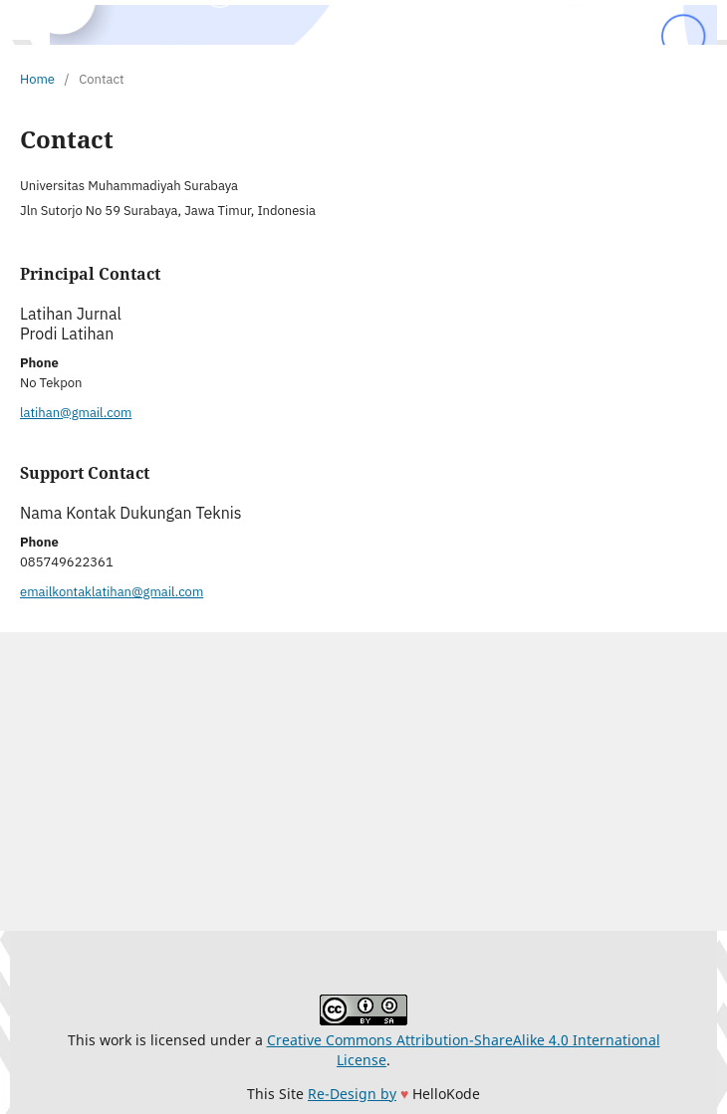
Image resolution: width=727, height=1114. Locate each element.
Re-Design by (352, 1093)
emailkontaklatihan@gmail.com (111, 591)
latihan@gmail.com (75, 412)
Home (37, 79)
